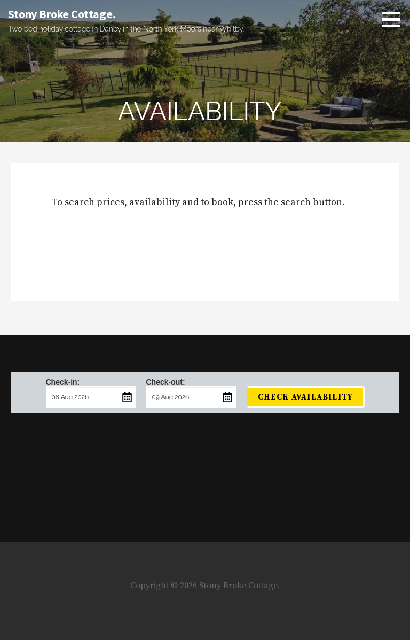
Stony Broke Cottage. (62, 13)
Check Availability (305, 397)
